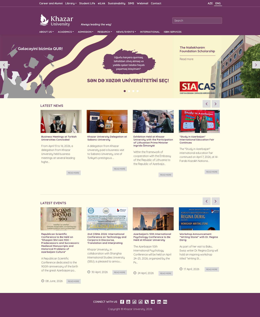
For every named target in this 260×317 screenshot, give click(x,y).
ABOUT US (45, 31)
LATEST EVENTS (53, 203)
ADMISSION (85, 31)
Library (70, 3)
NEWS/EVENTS (125, 31)
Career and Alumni (51, 3)
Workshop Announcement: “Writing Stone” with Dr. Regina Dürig (199, 237)
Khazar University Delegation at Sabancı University (107, 138)
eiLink (101, 3)
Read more (186, 59)
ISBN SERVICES (172, 31)
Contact (156, 3)
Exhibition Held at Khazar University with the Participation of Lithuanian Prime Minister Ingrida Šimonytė (153, 141)
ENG (218, 3)
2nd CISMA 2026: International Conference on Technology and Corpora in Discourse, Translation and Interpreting (106, 239)
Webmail (142, 3)
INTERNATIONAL (150, 31)
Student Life (87, 3)
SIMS (131, 3)
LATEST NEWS (51, 106)
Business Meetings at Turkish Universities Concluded (59, 138)
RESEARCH (104, 31)
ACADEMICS (65, 31)
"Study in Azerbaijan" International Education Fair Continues (197, 139)
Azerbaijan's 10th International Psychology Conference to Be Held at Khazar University (152, 237)
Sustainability (116, 3)
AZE (210, 3)
